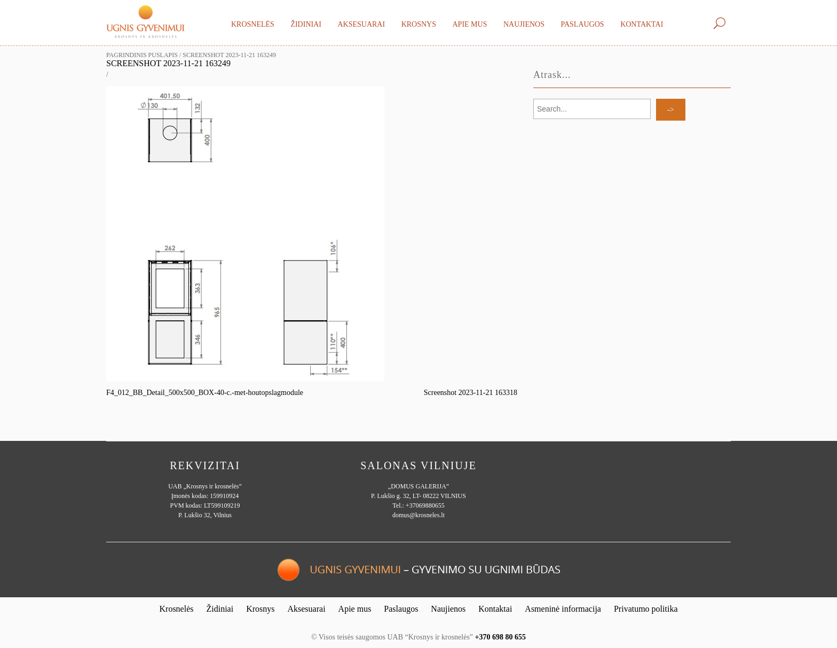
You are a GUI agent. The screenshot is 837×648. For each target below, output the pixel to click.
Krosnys (418, 24)
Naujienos (523, 24)
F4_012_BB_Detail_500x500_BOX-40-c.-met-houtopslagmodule (204, 393)
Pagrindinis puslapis (142, 55)
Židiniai (305, 24)
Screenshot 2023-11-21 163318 (470, 393)
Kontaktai (641, 24)
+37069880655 (425, 505)
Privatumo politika (646, 608)
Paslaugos (582, 24)
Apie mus (469, 24)
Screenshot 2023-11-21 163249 (168, 63)
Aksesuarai (361, 24)
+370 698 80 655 (500, 637)
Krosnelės (252, 24)
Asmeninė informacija (563, 608)
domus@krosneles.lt (418, 515)
